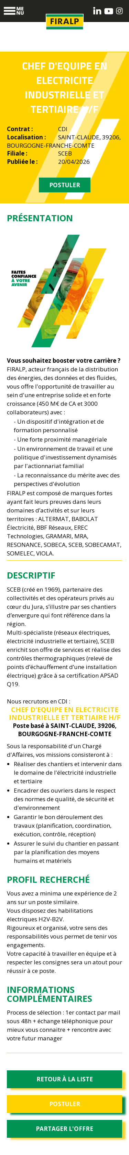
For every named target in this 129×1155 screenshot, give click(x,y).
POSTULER (64, 185)
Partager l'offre (64, 1129)
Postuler (64, 1104)
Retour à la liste (64, 1079)
